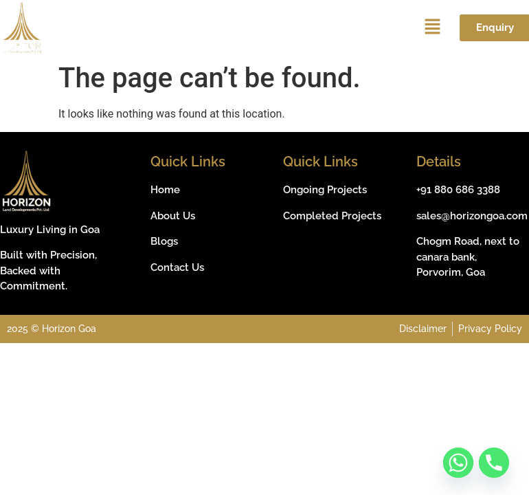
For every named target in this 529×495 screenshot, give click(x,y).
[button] (432, 28)
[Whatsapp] (458, 463)
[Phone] (494, 463)
